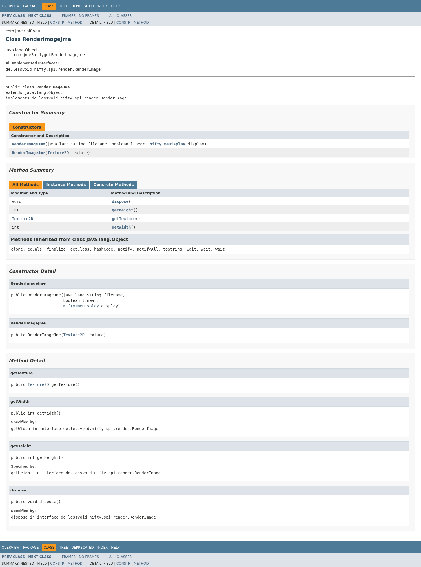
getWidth (121, 227)
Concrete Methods (114, 184)
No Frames (89, 16)
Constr (57, 23)
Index (102, 6)
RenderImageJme (28, 144)
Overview (11, 6)
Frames (69, 16)
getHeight (122, 210)
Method (75, 23)
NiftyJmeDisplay (167, 144)
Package (31, 6)
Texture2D (58, 152)
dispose (120, 201)
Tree (63, 6)
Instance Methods (66, 184)
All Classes (120, 16)
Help (115, 6)
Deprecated (82, 6)
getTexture (124, 218)
